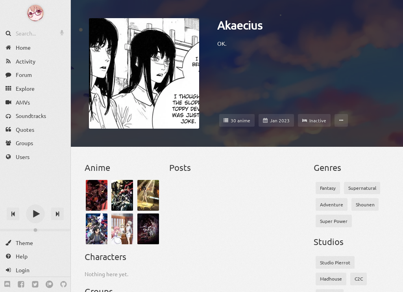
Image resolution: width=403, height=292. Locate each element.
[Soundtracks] (35, 116)
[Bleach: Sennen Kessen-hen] (96, 195)
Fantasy (328, 188)
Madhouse (331, 278)
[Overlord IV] (122, 195)
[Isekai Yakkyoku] (122, 228)
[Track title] (35, 199)
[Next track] (57, 214)
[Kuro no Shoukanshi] (96, 228)
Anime (97, 167)
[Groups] (35, 143)
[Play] (35, 213)
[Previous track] (13, 214)
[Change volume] (35, 230)
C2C (359, 278)
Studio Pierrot (335, 262)
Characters (105, 256)
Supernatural (362, 188)
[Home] (35, 47)
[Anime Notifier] (35, 13)
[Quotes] (35, 130)
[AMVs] (35, 102)
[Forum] (35, 75)
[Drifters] (148, 228)
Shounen (365, 204)
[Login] (35, 270)
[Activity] (35, 61)
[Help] (35, 256)
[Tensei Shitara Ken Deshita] (148, 195)
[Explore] (35, 88)
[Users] (35, 157)
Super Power (334, 221)
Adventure (331, 204)
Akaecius (240, 25)
